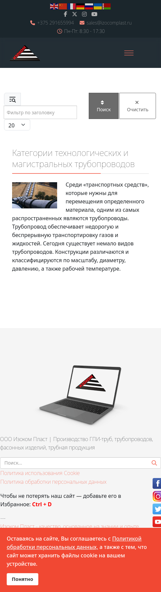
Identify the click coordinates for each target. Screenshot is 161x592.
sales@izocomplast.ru (109, 22)
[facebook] (65, 14)
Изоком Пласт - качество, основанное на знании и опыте (69, 526)
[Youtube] (94, 14)
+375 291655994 (55, 22)
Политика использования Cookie (40, 473)
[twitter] (74, 14)
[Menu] (128, 53)
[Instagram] (84, 14)
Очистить (138, 106)
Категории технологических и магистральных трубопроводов (73, 158)
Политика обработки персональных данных (53, 481)
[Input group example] (40, 112)
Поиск (104, 106)
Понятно (22, 579)
